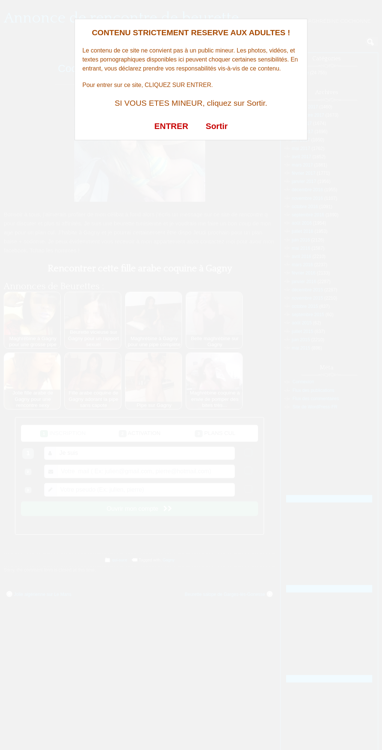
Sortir (217, 126)
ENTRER (171, 126)
